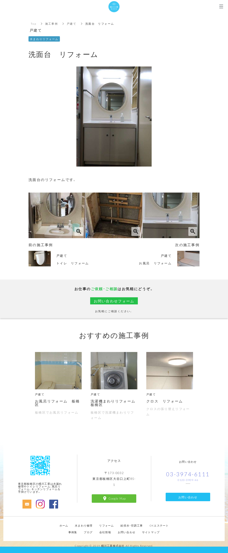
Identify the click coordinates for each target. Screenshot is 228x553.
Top (33, 24)
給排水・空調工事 (131, 525)
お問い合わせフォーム (114, 301)
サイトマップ (151, 532)
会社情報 (105, 532)
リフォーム (106, 525)
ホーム (63, 525)
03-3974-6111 (188, 474)
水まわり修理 (83, 525)
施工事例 (51, 24)
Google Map (117, 498)
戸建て (72, 24)
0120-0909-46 (188, 480)
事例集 (72, 532)
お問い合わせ (187, 497)
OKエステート (159, 525)
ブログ (88, 532)
